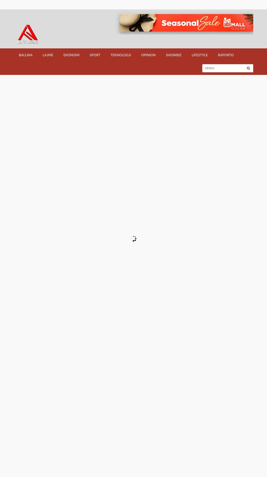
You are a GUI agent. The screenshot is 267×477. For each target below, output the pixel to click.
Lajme (48, 55)
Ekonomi (71, 55)
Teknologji (121, 55)
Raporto (226, 55)
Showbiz (173, 55)
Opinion (148, 55)
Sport (95, 55)
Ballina (26, 55)
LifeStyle (200, 55)
